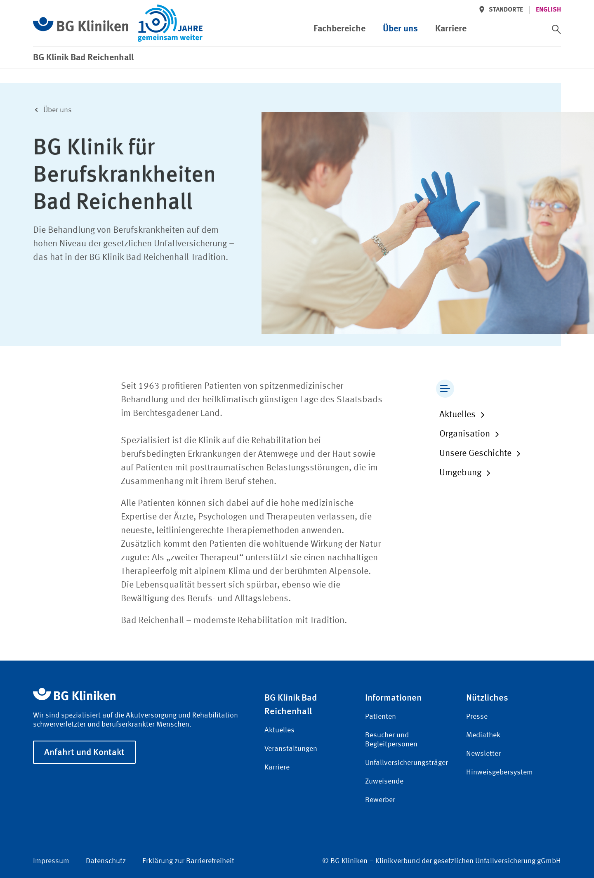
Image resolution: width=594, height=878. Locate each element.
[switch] (556, 29)
